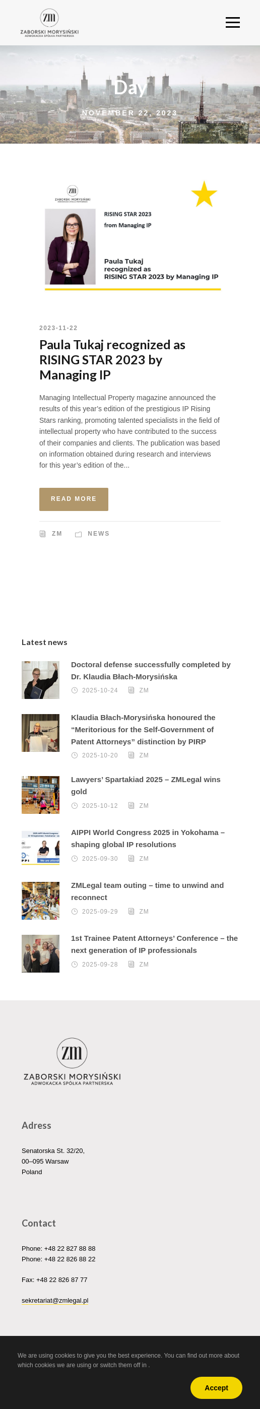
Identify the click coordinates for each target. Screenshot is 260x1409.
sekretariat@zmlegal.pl (55, 1300)
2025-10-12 (100, 805)
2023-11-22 (58, 328)
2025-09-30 (100, 858)
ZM (57, 533)
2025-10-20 (100, 755)
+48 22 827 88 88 (70, 1248)
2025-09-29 (100, 911)
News (99, 533)
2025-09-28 (100, 964)
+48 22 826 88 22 (70, 1259)
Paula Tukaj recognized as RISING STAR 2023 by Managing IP (112, 359)
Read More (74, 498)
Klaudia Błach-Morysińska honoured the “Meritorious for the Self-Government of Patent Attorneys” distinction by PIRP (143, 729)
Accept (216, 1388)
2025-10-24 (100, 690)
